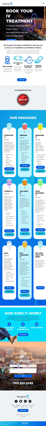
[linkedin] (25, 401)
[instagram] (30, 401)
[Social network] (20, 401)
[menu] (43, 3)
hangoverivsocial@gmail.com (23, 379)
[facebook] (16, 401)
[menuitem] (13, 405)
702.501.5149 (23, 383)
